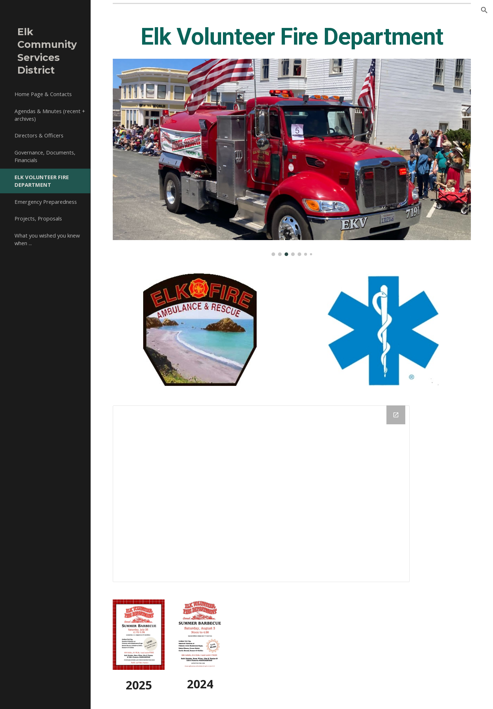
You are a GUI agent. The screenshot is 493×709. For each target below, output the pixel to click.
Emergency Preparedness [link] (45, 201)
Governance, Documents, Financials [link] (44, 156)
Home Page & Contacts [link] (43, 94)
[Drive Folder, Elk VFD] (261, 493)
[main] (292, 37)
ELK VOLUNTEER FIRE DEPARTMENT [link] (41, 180)
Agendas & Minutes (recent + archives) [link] (49, 114)
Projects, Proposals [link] (38, 218)
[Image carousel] (292, 157)
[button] (484, 10)
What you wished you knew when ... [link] (47, 239)
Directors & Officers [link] (38, 135)
